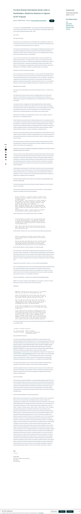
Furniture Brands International (38, 20)
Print (67, 22)
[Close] (79, 512)
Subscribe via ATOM (70, 27)
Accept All (70, 511)
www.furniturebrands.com (27, 353)
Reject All (62, 511)
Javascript (68, 29)
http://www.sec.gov (17, 351)
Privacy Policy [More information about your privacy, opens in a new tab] (41, 513)
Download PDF (69, 23)
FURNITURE (16, 453)
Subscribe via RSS (69, 25)
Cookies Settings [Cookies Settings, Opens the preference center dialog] (54, 511)
